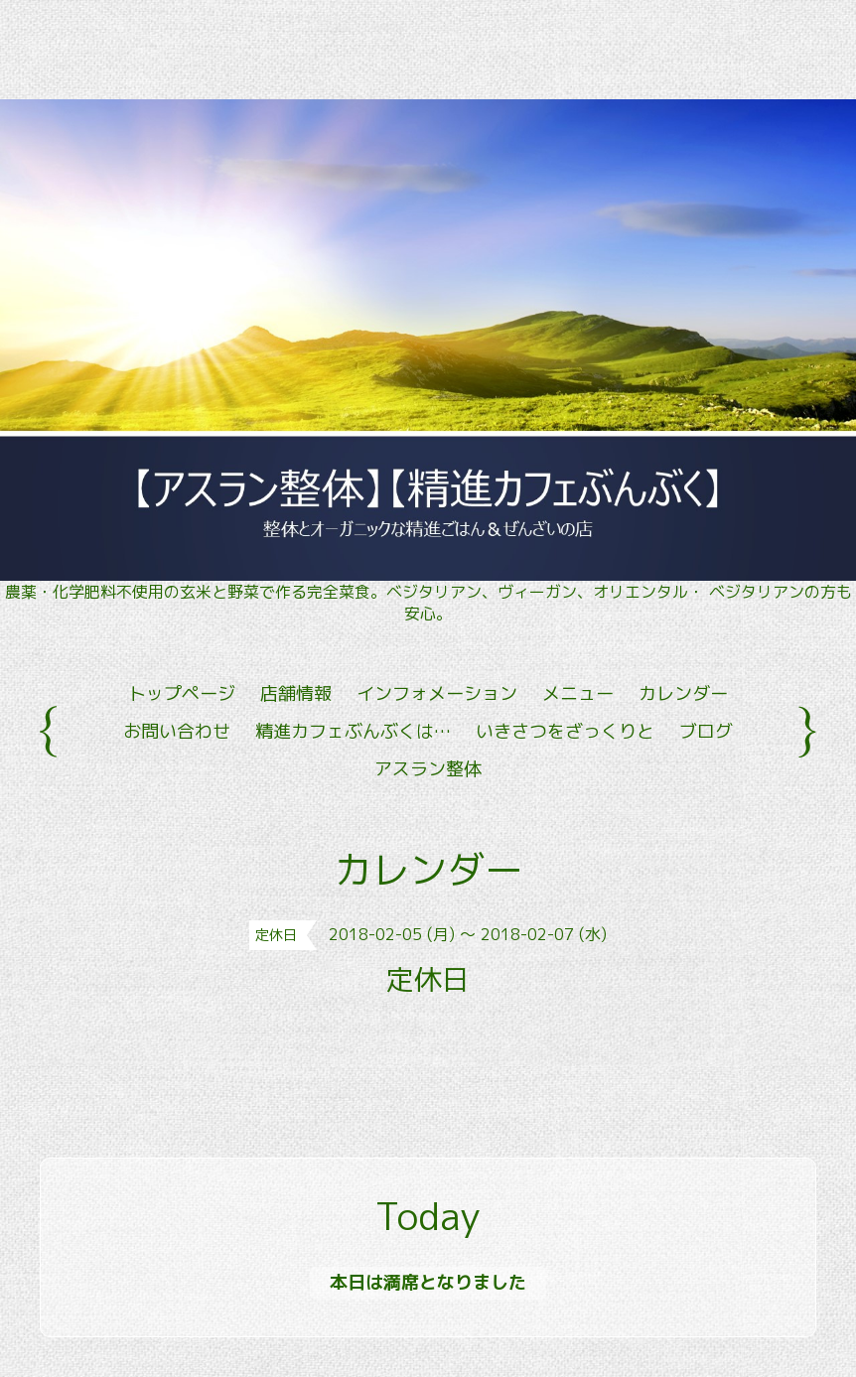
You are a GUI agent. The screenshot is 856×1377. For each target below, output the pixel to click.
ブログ (706, 731)
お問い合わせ (176, 731)
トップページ (181, 693)
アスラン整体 (428, 769)
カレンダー (683, 693)
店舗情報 (296, 693)
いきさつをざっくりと (565, 731)
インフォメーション (437, 693)
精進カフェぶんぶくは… (353, 731)
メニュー (578, 693)
